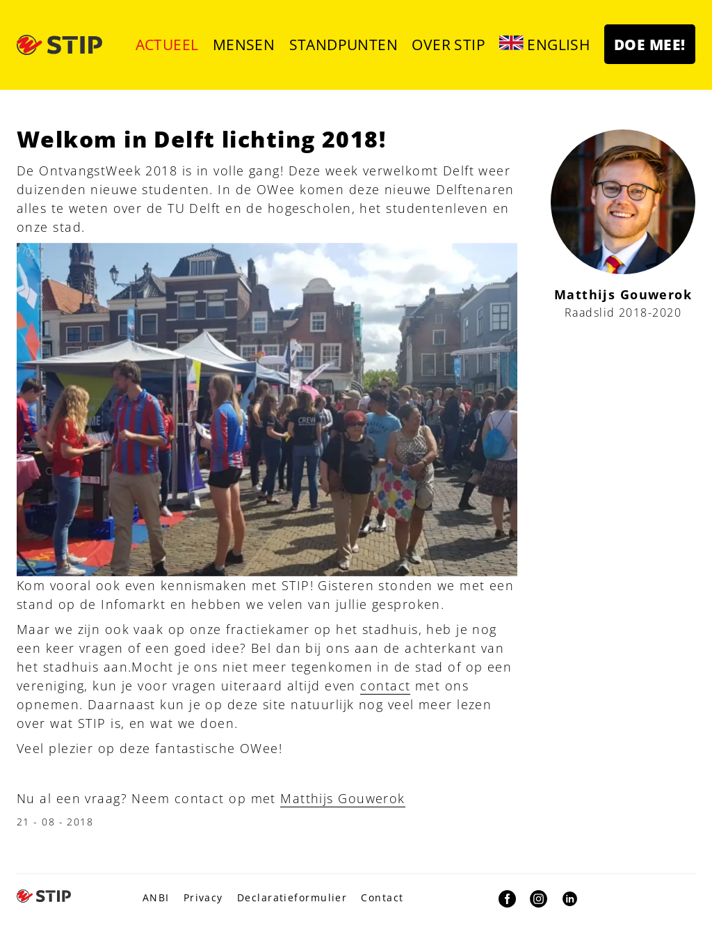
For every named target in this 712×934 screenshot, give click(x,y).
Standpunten (343, 44)
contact (385, 685)
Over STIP (448, 44)
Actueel (167, 44)
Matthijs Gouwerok (342, 798)
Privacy (203, 897)
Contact (382, 897)
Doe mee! (649, 44)
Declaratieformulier (292, 897)
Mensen (244, 44)
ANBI (156, 897)
